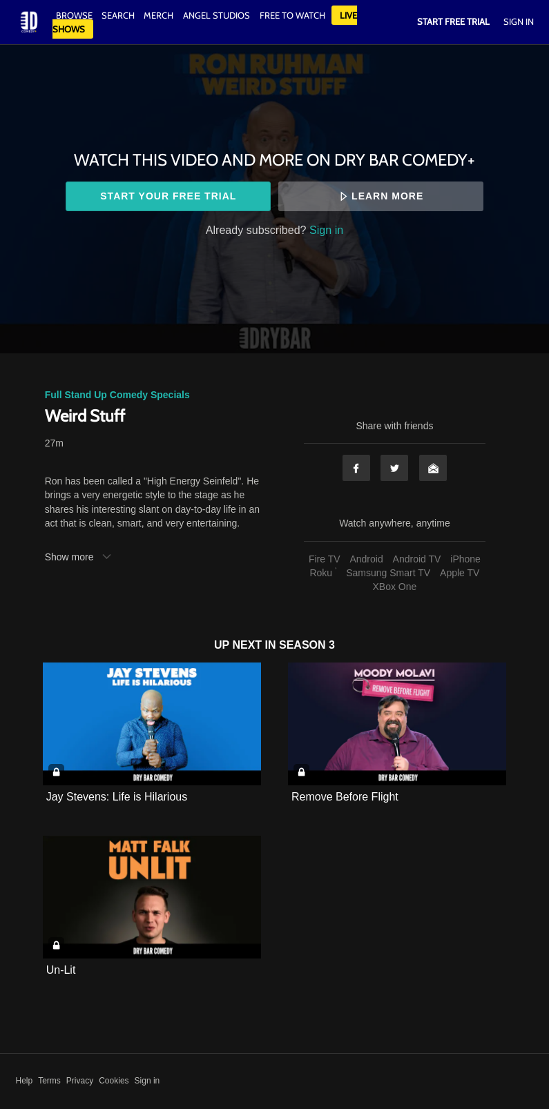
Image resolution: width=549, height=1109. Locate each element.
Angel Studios (216, 15)
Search (119, 15)
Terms (49, 1081)
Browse (75, 15)
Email (432, 468)
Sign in (326, 230)
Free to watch (292, 15)
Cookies (113, 1081)
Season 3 (307, 645)
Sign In (518, 21)
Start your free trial (168, 196)
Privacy (79, 1081)
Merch (158, 15)
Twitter (394, 468)
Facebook (356, 468)
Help (24, 1081)
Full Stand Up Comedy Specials (117, 394)
